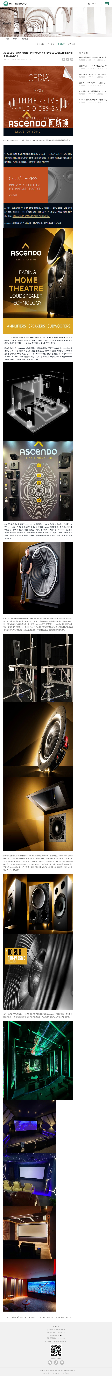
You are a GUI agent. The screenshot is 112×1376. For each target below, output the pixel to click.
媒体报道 (25, 39)
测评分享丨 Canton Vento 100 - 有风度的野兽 (63, 1317)
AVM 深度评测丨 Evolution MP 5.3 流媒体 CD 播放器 (94, 57)
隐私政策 (46, 1373)
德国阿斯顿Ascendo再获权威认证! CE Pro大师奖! (94, 66)
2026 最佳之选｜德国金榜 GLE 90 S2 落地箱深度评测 (94, 91)
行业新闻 (50, 44)
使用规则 (56, 1373)
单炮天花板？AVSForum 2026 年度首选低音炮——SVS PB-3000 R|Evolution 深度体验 (94, 74)
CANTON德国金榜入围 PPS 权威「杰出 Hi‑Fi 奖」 (94, 100)
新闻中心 (16, 39)
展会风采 (71, 44)
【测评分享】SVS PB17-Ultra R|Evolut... (25, 1317)
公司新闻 (40, 44)
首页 (8, 39)
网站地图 (66, 1373)
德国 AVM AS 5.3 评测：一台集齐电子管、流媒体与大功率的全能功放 (94, 83)
